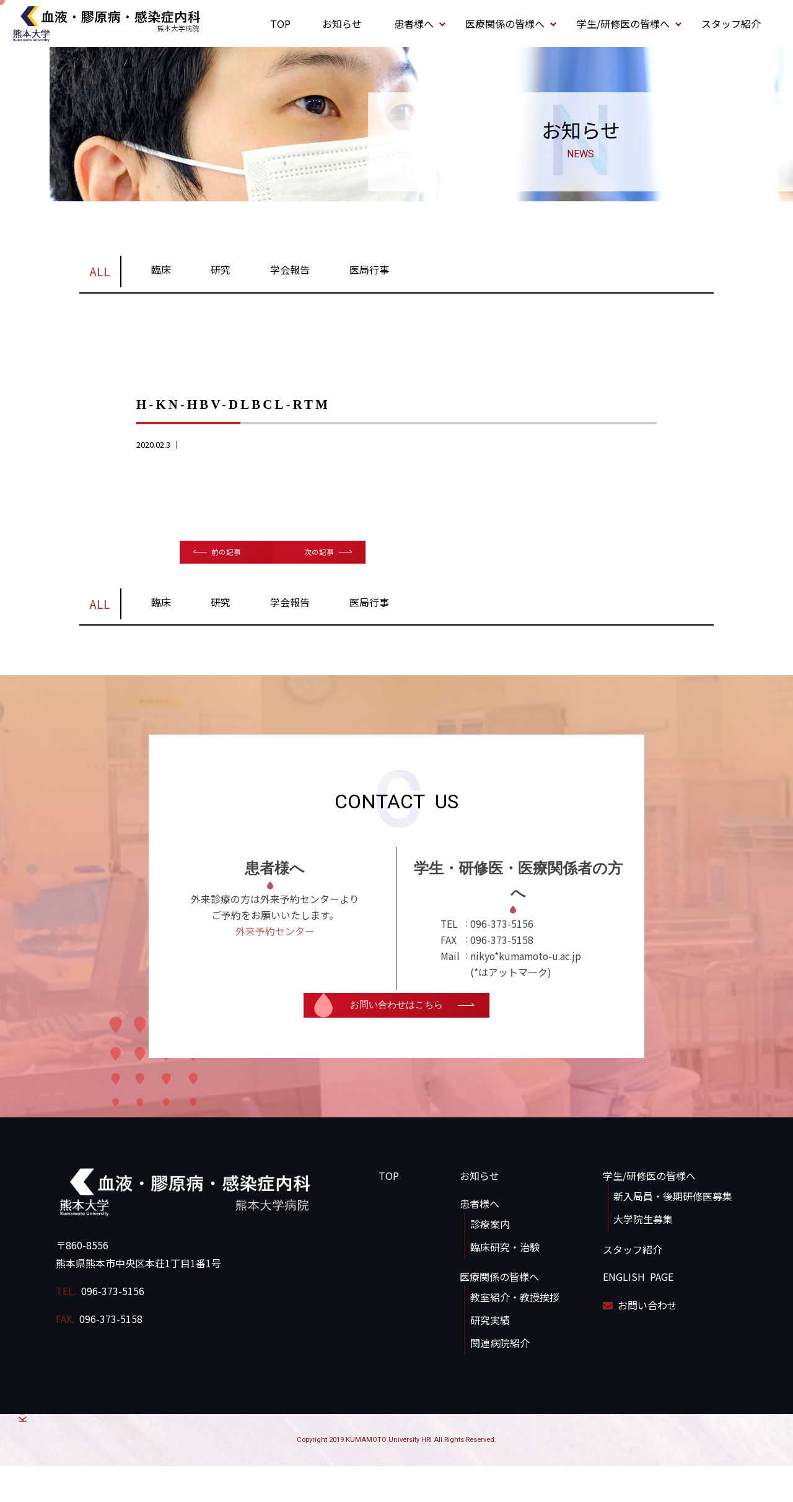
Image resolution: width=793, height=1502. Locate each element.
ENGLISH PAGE (638, 1313)
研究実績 (490, 1356)
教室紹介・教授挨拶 (514, 1333)
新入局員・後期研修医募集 (672, 1232)
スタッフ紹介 (731, 23)
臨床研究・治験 (505, 1282)
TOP (280, 23)
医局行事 (369, 273)
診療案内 (490, 1260)
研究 (220, 273)
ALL (99, 275)
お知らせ (342, 23)
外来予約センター (275, 970)
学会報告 (290, 273)
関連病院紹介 (500, 1379)
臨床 (161, 273)
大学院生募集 (643, 1255)
